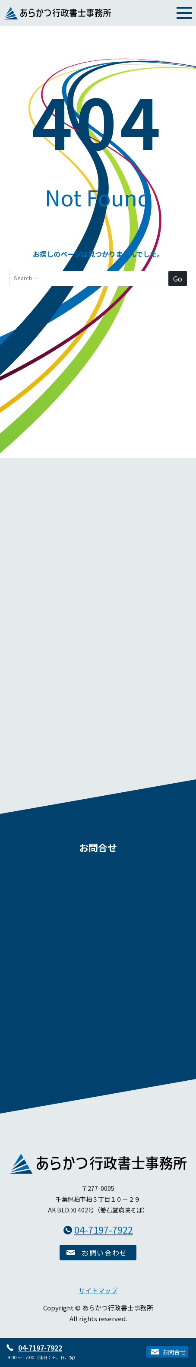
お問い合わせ (104, 1252)
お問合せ (174, 1352)
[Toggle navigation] (184, 12)
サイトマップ (98, 1290)
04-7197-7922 (40, 1347)
